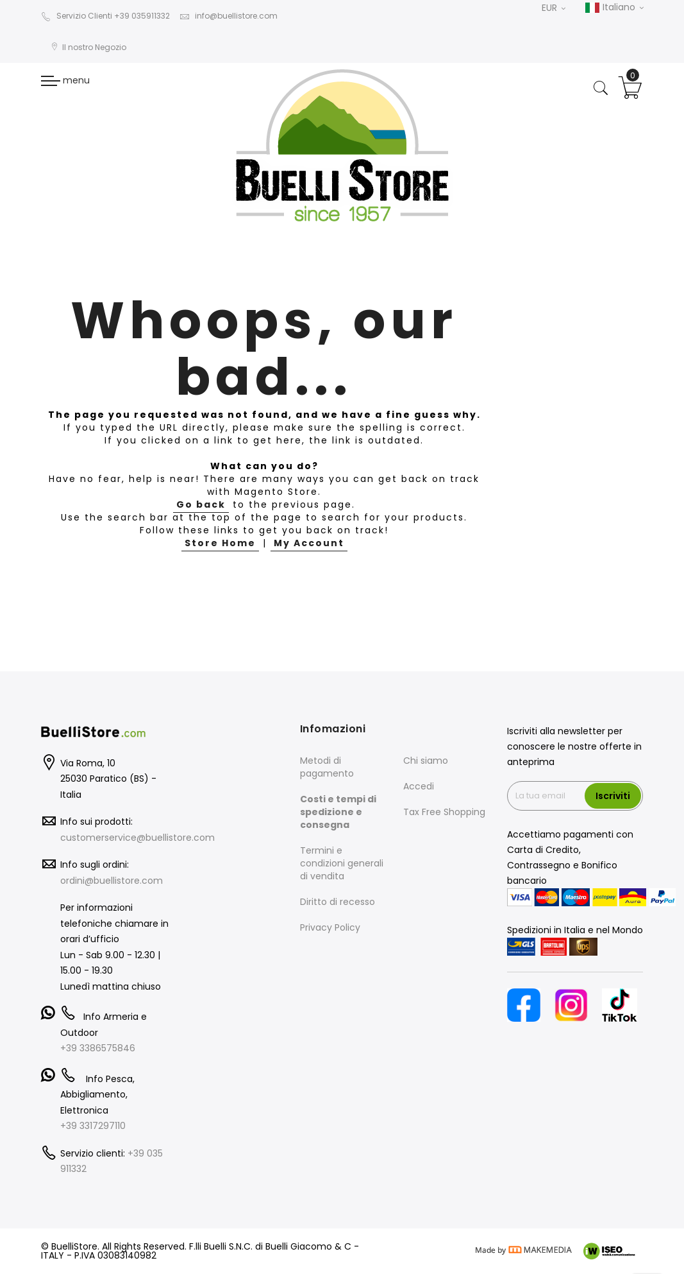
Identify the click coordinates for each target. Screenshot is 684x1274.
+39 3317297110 (93, 1125)
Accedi (418, 786)
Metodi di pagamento (327, 767)
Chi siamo (425, 760)
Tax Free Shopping (444, 811)
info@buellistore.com (228, 15)
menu (65, 80)
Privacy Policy (330, 927)
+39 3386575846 (97, 1048)
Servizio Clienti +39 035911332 (105, 15)
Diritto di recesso (337, 901)
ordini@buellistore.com (111, 880)
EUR (553, 8)
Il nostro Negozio (88, 47)
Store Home (220, 543)
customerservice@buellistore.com (137, 837)
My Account (309, 543)
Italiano (614, 7)
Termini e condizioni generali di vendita (341, 863)
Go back (201, 504)
